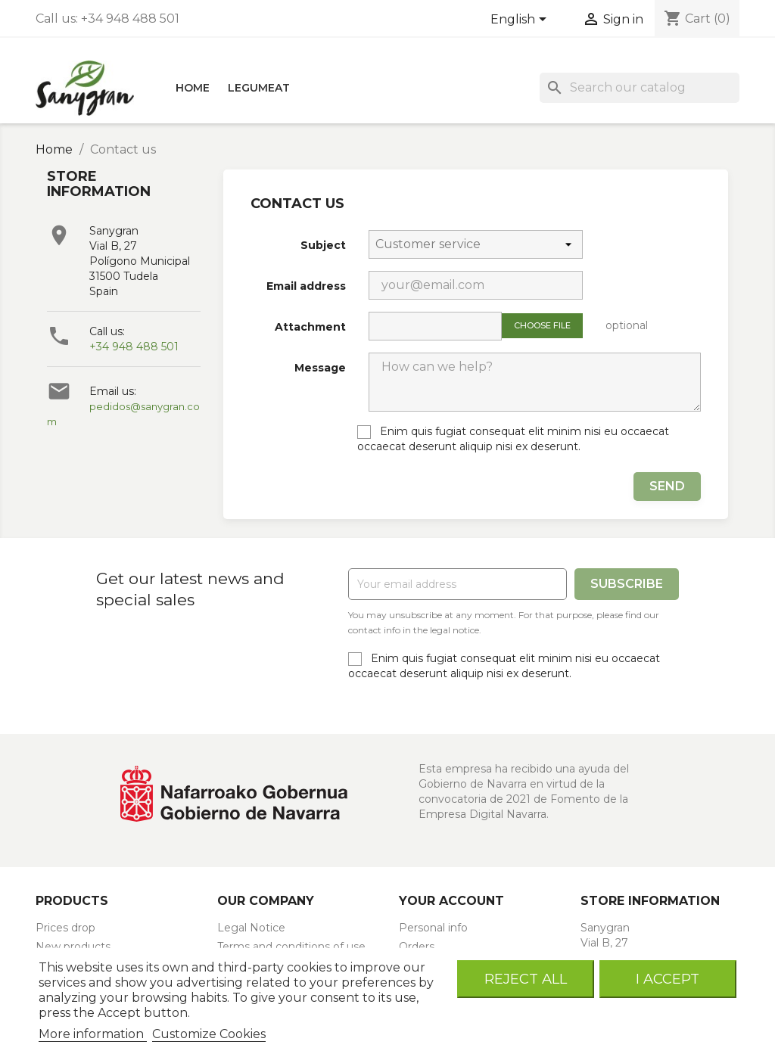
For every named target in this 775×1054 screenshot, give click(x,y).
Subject (323, 245)
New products (73, 946)
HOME (193, 88)
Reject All (525, 978)
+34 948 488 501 (134, 346)
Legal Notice (251, 927)
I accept (667, 978)
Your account (451, 901)
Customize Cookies (209, 1034)
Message (320, 368)
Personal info (433, 927)
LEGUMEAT (259, 88)
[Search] (639, 88)
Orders (416, 946)
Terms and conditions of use (291, 946)
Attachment (310, 327)
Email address (306, 286)
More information (93, 1034)
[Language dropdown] (521, 20)
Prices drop (65, 927)
